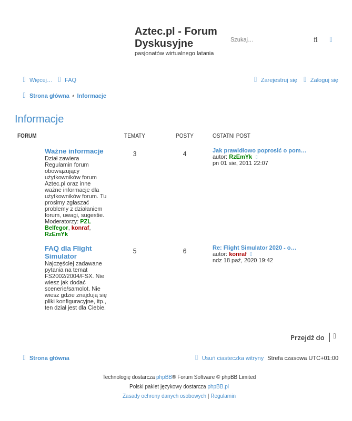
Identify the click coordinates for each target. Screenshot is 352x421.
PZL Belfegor (68, 224)
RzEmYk (56, 234)
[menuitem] (65, 80)
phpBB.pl (218, 386)
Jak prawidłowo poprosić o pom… (259, 150)
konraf (80, 227)
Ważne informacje (74, 151)
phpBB (164, 377)
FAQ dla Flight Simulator (68, 252)
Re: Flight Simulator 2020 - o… (255, 247)
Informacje (39, 119)
